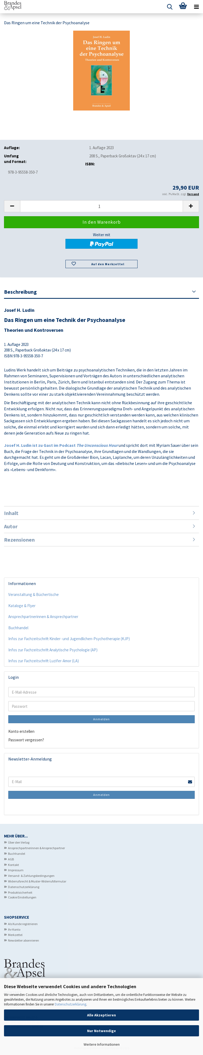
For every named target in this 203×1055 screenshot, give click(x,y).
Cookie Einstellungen (22, 897)
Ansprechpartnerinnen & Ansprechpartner (43, 616)
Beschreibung (20, 291)
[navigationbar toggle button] (196, 6)
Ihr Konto (14, 929)
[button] (12, 206)
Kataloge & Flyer (22, 605)
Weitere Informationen (102, 1044)
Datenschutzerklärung (70, 1004)
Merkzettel (15, 935)
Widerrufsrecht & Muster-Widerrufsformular (37, 881)
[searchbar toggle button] (169, 6)
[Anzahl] (101, 206)
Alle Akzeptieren (101, 1015)
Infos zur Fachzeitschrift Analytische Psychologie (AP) (52, 649)
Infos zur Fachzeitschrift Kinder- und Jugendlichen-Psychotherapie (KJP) (69, 638)
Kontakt (13, 865)
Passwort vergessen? (26, 739)
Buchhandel (18, 627)
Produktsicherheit (20, 892)
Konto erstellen (21, 731)
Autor (11, 526)
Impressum (16, 870)
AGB (11, 859)
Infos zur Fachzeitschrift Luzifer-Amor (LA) (43, 660)
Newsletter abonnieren (23, 940)
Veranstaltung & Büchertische (33, 594)
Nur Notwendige (101, 1030)
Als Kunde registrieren (23, 924)
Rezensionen (19, 539)
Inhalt (11, 513)
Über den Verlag (18, 842)
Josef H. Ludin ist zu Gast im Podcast (61, 445)
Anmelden (101, 719)
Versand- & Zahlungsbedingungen (31, 876)
